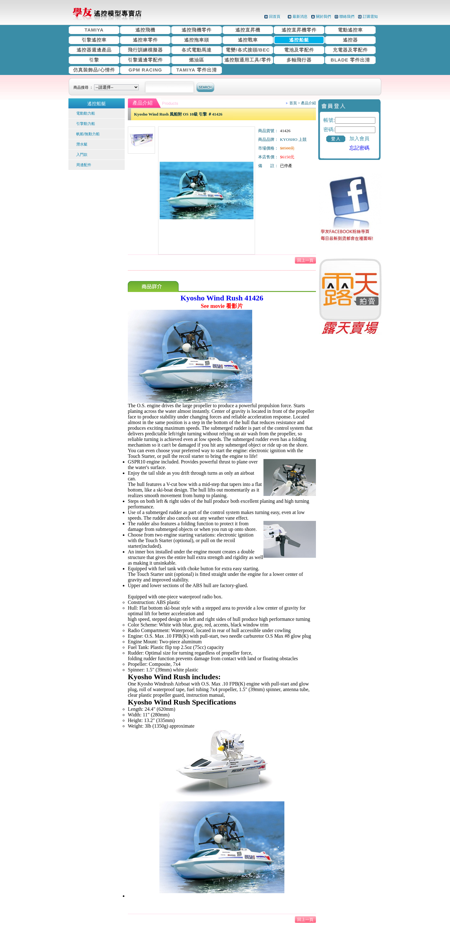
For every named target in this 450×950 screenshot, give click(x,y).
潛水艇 (82, 144)
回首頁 (274, 16)
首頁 (293, 103)
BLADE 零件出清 (350, 59)
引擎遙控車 (94, 39)
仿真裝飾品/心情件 (94, 69)
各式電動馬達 (197, 49)
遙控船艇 (299, 39)
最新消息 (300, 16)
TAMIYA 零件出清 (196, 69)
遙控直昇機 (247, 29)
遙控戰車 (248, 39)
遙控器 (350, 39)
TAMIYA (93, 29)
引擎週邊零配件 (145, 59)
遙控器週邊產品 (94, 49)
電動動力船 (85, 113)
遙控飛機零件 (197, 29)
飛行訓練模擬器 (145, 49)
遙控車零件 (145, 39)
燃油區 (196, 59)
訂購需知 (370, 16)
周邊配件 (83, 165)
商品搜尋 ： (107, 87)
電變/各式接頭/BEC (248, 49)
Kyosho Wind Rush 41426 (221, 298)
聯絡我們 (346, 16)
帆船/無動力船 (88, 134)
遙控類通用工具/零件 (247, 59)
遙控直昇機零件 (299, 29)
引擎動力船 (85, 123)
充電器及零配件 (350, 49)
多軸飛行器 (299, 59)
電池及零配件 (299, 49)
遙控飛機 (145, 29)
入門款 (82, 154)
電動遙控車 (350, 29)
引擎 (94, 59)
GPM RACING (145, 69)
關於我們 (323, 16)
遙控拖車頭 (196, 39)
